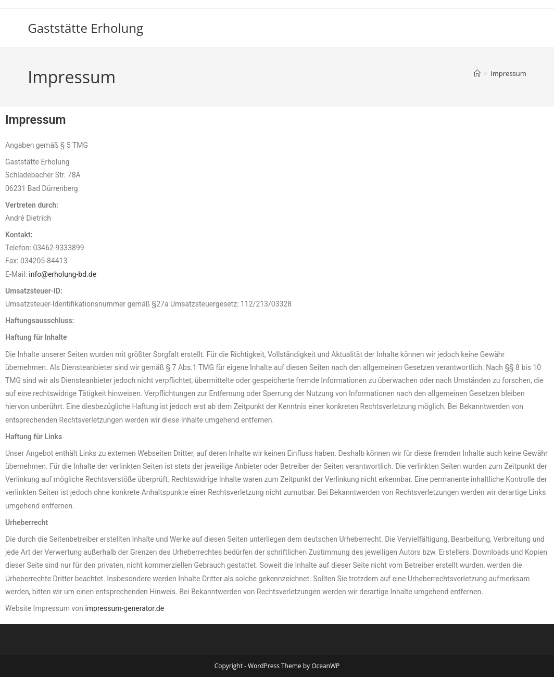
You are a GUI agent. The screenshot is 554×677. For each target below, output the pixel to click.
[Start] (477, 73)
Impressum (508, 73)
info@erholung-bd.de (62, 274)
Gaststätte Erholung (85, 27)
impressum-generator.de (124, 608)
